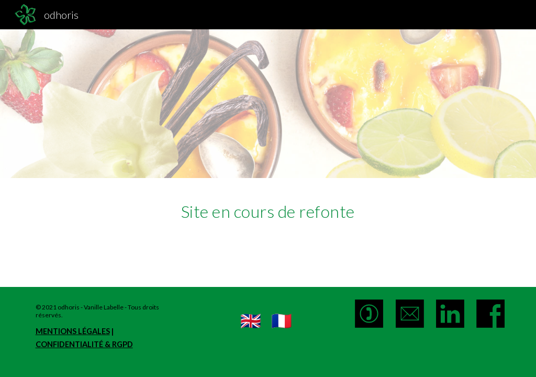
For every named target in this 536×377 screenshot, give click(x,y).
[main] (267, 209)
